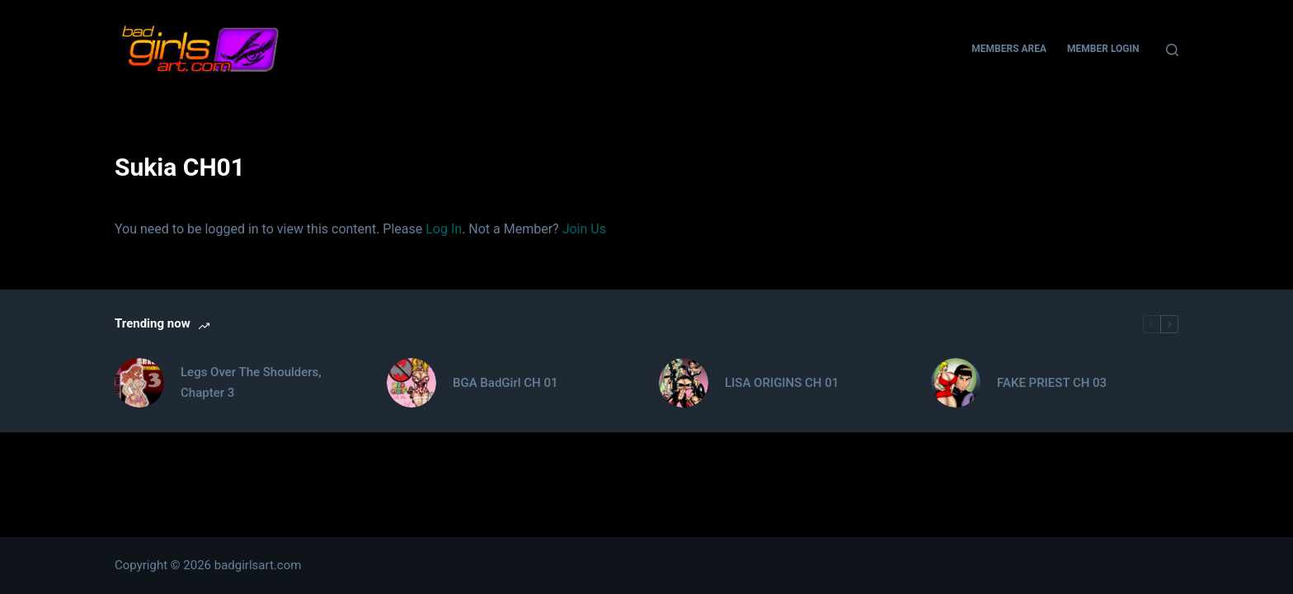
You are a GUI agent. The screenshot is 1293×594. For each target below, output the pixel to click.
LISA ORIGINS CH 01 (782, 382)
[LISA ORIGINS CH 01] (683, 383)
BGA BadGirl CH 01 (505, 382)
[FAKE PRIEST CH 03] (955, 383)
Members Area (1008, 48)
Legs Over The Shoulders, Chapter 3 (251, 382)
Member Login (1103, 48)
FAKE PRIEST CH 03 (1052, 382)
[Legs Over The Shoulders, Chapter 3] (139, 383)
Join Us (584, 229)
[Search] (1172, 50)
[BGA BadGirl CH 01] (411, 383)
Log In (444, 229)
